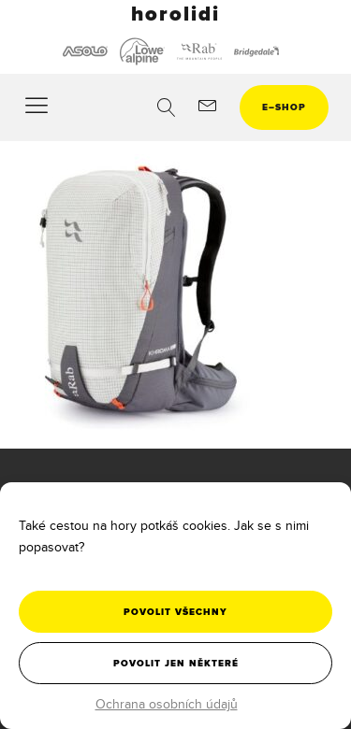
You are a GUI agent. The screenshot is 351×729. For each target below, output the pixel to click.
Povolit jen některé (176, 663)
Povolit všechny (175, 612)
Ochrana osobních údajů (166, 703)
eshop (284, 107)
